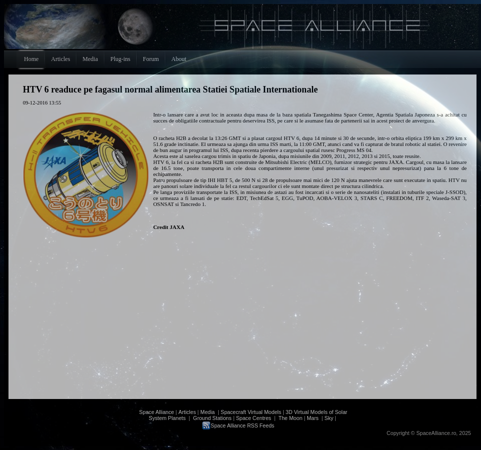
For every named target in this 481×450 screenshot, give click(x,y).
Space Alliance (156, 412)
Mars (313, 418)
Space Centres (253, 418)
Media (207, 412)
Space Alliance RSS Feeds (242, 425)
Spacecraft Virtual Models (251, 412)
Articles (187, 412)
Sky (329, 418)
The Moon (290, 418)
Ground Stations (212, 418)
